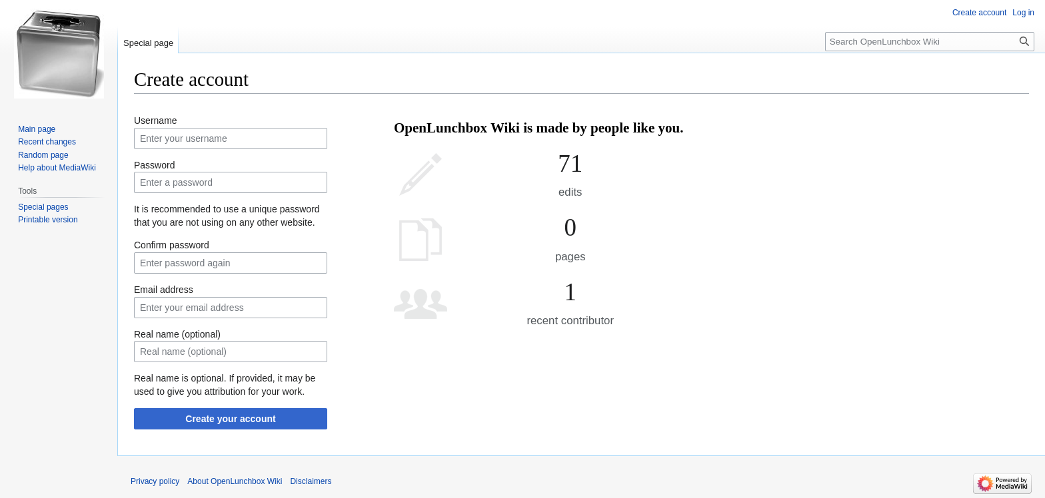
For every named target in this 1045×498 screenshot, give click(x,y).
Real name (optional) (177, 334)
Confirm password (171, 245)
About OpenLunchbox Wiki (234, 481)
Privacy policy (155, 481)
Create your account (230, 418)
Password (154, 165)
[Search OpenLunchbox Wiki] (929, 41)
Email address (163, 289)
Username (155, 120)
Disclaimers (310, 481)
